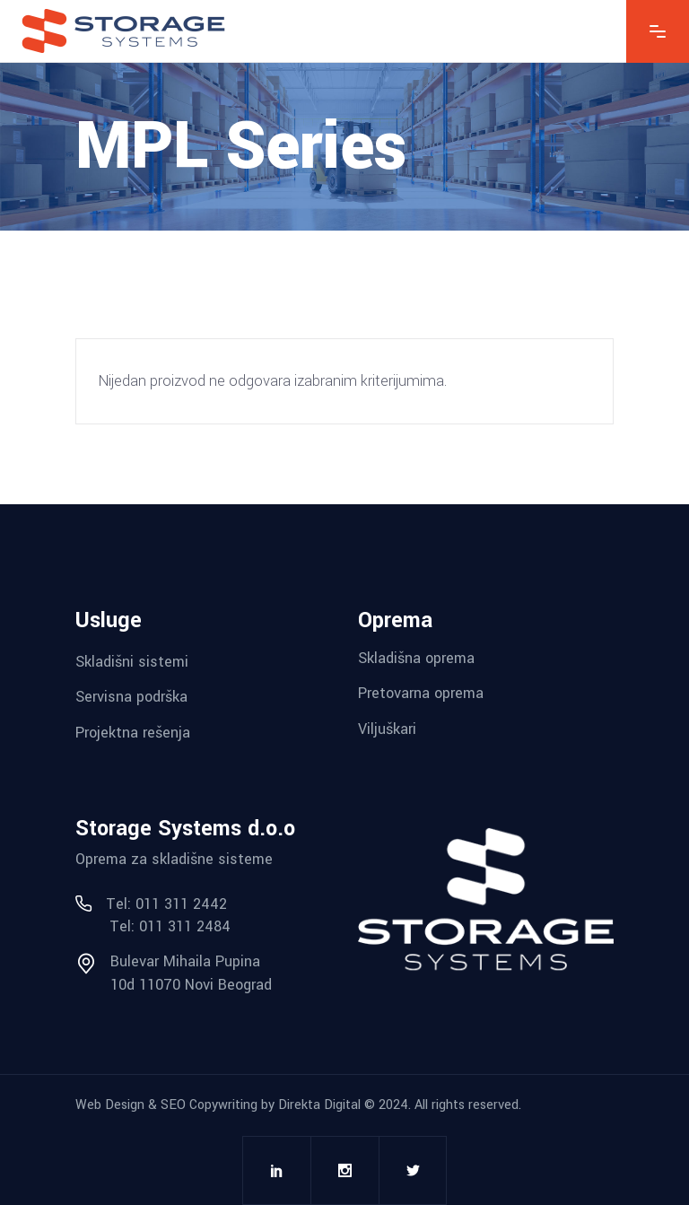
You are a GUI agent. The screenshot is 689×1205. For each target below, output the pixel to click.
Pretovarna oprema (421, 693)
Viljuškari (387, 729)
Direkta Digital (319, 1105)
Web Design (109, 1105)
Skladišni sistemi (131, 661)
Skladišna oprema (416, 657)
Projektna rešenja (132, 732)
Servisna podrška (131, 696)
